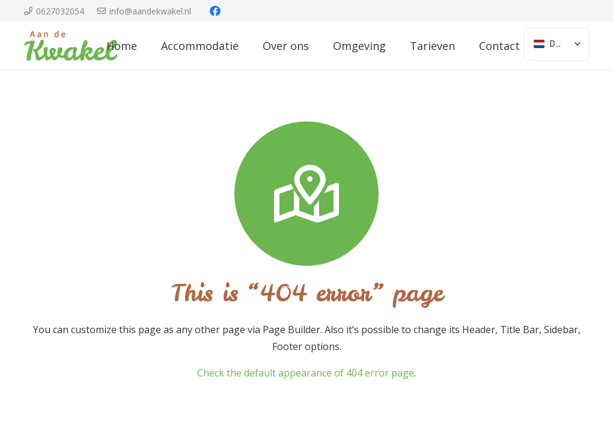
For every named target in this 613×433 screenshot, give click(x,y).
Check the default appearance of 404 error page (305, 372)
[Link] (70, 46)
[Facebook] (215, 11)
